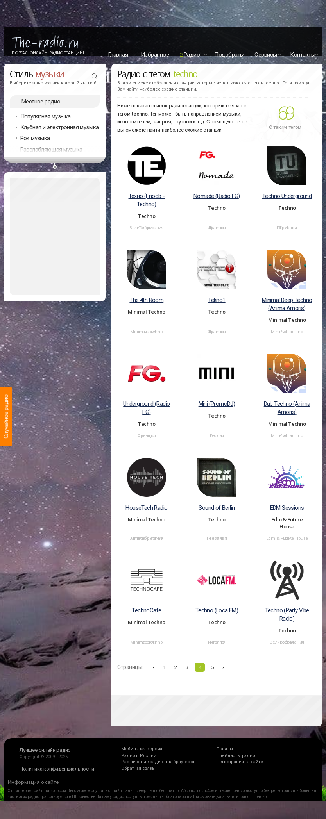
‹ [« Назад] (153, 677)
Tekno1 (216, 309)
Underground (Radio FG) (146, 417)
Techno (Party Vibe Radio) (287, 624)
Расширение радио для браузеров (158, 771)
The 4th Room (146, 309)
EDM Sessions (287, 517)
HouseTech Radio (146, 517)
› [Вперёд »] (223, 677)
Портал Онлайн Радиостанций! (48, 52)
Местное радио (40, 110)
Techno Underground (287, 205)
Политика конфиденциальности (57, 778)
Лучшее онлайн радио (45, 759)
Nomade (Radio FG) (216, 205)
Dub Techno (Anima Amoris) (287, 417)
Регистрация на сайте (240, 771)
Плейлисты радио (236, 764)
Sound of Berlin (217, 517)
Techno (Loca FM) (216, 619)
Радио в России (138, 764)
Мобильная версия (141, 758)
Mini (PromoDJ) (217, 413)
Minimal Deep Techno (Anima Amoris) (287, 313)
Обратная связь (137, 777)
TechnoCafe (146, 619)
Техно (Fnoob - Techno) (147, 209)
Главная (118, 54)
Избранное (155, 54)
